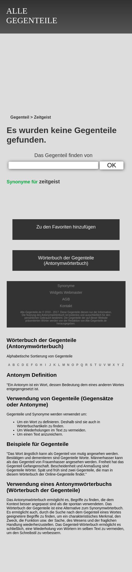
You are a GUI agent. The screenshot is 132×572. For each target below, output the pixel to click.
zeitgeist (33, 181)
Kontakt (66, 306)
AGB (66, 299)
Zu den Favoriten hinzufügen (66, 227)
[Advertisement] (66, 73)
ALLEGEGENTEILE (31, 15)
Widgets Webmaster (66, 292)
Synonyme (66, 286)
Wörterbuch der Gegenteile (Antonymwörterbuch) (66, 260)
